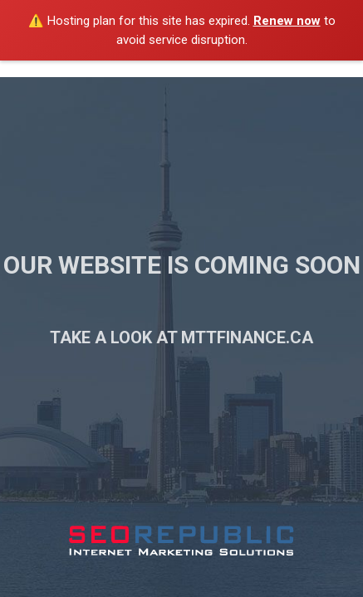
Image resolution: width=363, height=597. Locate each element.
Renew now (287, 20)
